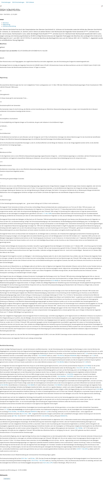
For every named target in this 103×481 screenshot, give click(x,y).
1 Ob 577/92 (34, 460)
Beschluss (6, 23)
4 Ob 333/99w (12, 411)
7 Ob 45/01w (60, 355)
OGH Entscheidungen (18, 2)
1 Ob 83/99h (69, 374)
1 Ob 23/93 (79, 368)
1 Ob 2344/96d (42, 355)
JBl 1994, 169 (87, 368)
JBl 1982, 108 (16, 416)
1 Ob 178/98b (78, 428)
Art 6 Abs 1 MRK (26, 414)
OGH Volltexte (30, 2)
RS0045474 (34, 411)
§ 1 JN (86, 353)
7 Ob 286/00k (60, 362)
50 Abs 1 (33, 458)
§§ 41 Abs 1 (24, 458)
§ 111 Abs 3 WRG (47, 213)
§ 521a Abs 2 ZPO (48, 463)
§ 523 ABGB (54, 280)
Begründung (6, 24)
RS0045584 (73, 355)
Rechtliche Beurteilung (9, 26)
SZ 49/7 (78, 449)
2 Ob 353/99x (4, 385)
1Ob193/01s (7, 478)
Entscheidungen (6, 2)
